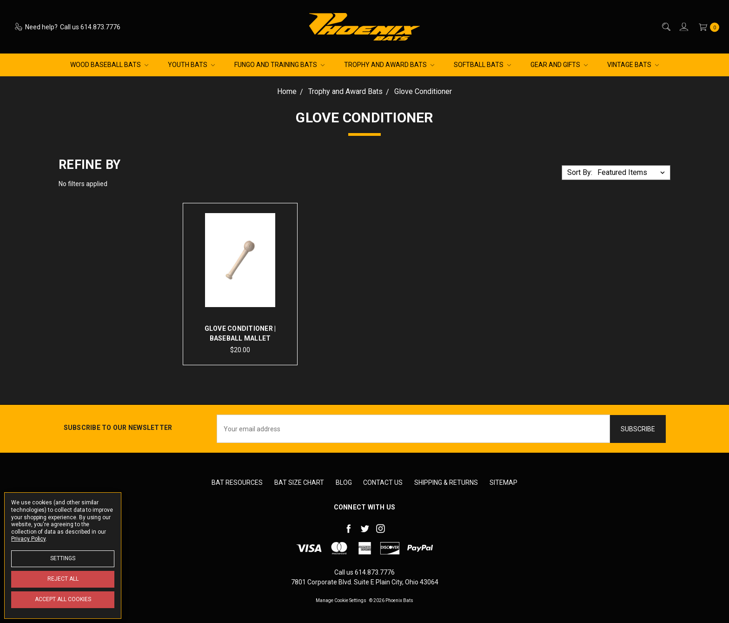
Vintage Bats (633, 64)
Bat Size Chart (299, 482)
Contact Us (383, 482)
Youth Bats (191, 64)
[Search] (665, 26)
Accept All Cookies (63, 599)
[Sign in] (683, 26)
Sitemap (503, 482)
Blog (344, 482)
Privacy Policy (28, 539)
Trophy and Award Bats (389, 64)
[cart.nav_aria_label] (706, 26)
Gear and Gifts (559, 64)
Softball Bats (482, 64)
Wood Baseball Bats (109, 64)
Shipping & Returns (446, 482)
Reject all (63, 579)
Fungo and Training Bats (279, 64)
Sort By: (579, 172)
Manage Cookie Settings (341, 600)
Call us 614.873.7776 (364, 572)
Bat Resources (237, 482)
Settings (62, 558)
